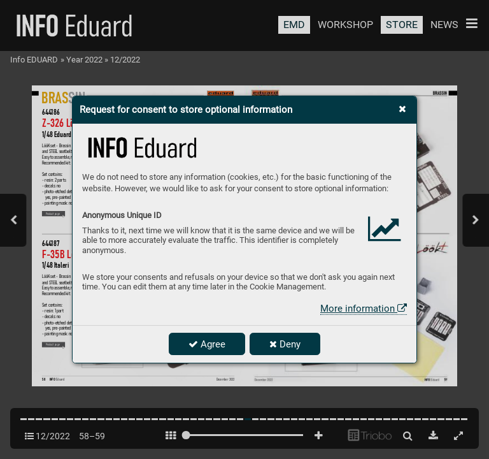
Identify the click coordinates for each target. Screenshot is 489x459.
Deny (285, 344)
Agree (206, 344)
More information (363, 308)
